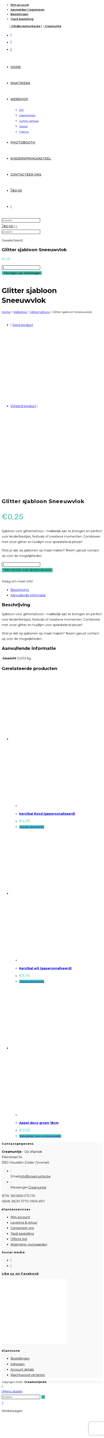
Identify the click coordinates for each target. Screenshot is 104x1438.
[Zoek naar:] (16, 226)
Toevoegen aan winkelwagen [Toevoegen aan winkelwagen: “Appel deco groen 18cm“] (40, 1136)
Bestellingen (19, 14)
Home (6, 312)
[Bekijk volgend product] (37, 406)
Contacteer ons (22, 1228)
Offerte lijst (18, 1239)
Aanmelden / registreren (27, 9)
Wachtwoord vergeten (27, 1375)
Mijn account (19, 5)
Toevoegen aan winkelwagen (21, 273)
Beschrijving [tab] (19, 590)
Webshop (20, 312)
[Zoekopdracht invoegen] (21, 220)
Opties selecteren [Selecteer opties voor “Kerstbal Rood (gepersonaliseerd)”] (31, 826)
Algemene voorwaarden (28, 1244)
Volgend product (23, 406)
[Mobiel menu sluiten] (12, 1391)
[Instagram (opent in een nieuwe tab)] (11, 42)
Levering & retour (23, 1222)
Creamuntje (52, 26)
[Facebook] (11, 1260)
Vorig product (22, 325)
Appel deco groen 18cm (39, 1123)
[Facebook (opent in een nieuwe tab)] (11, 35)
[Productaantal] (21, 267)
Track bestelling (22, 19)
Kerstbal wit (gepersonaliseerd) (45, 968)
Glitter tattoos (40, 312)
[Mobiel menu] (15, 226)
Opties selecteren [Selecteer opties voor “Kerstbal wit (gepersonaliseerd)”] (31, 981)
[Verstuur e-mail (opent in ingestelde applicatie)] (11, 49)
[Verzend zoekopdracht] (43, 1397)
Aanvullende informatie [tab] (28, 595)
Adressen (17, 1364)
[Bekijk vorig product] (11, 325)
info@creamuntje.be (24, 26)
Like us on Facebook (20, 1273)
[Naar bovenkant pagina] (2, 1386)
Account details (22, 1369)
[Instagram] (11, 1266)
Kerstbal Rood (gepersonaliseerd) (47, 814)
